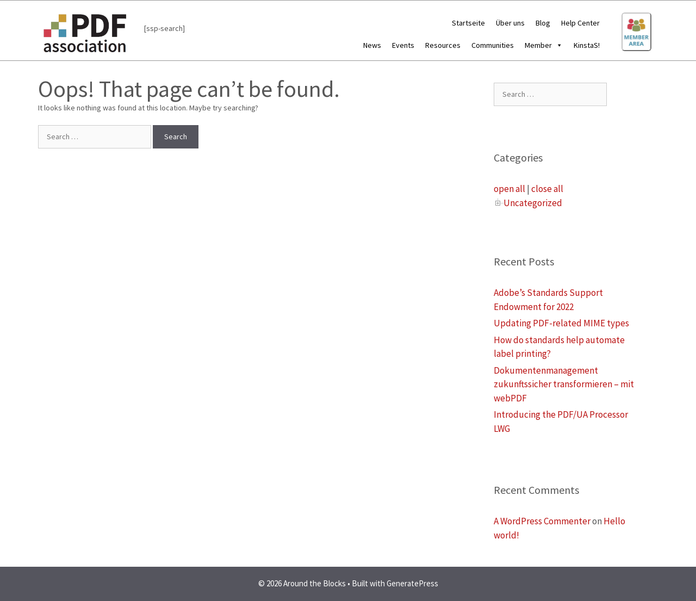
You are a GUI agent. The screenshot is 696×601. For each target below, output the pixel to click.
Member (544, 45)
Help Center (580, 23)
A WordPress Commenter (542, 521)
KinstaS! (587, 45)
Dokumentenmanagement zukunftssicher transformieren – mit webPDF (564, 384)
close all (547, 189)
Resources (443, 45)
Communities (492, 45)
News (372, 45)
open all (509, 189)
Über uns (510, 23)
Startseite (468, 23)
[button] (557, 45)
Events (403, 45)
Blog (543, 23)
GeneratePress (412, 583)
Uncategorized (533, 203)
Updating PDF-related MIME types (561, 323)
